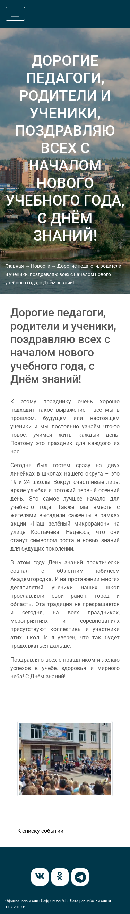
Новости (40, 266)
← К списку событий (36, 831)
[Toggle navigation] (15, 14)
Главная (14, 266)
